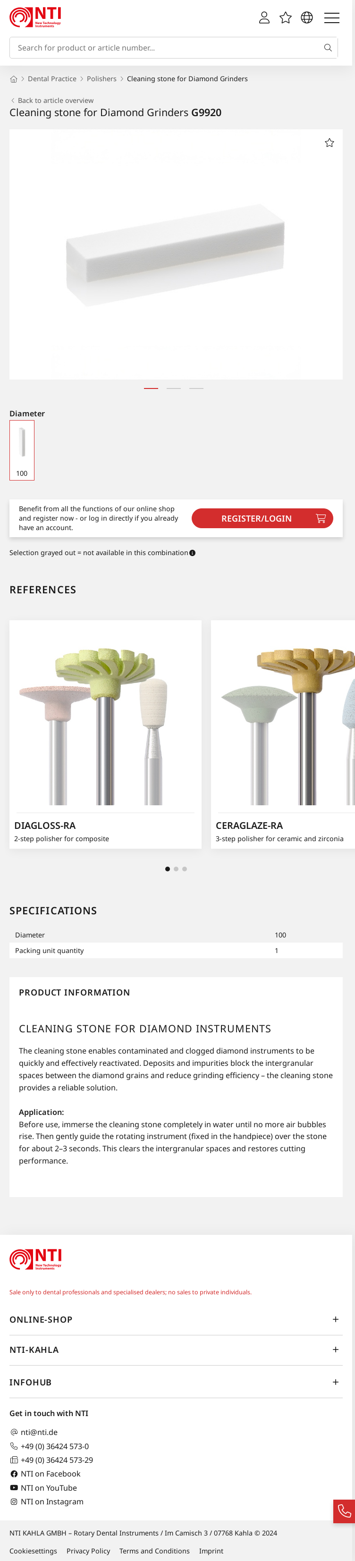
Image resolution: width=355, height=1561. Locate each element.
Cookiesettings (33, 1550)
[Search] (330, 47)
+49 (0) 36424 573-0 (49, 1446)
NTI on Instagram (46, 1501)
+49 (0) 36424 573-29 (51, 1459)
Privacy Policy (88, 1550)
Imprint (211, 1550)
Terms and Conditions (154, 1550)
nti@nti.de (33, 1432)
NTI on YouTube (43, 1487)
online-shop (176, 1319)
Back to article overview (51, 100)
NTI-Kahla (176, 1349)
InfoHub (176, 1382)
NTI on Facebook (45, 1473)
